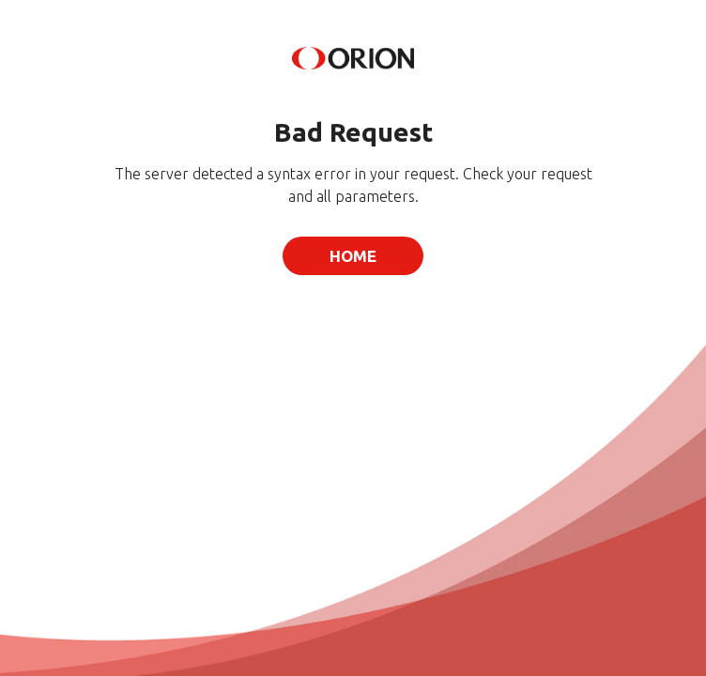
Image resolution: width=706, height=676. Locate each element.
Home (353, 256)
